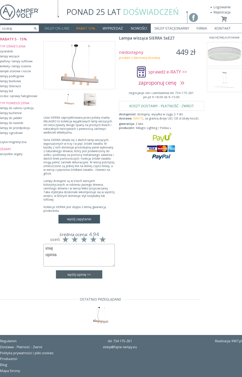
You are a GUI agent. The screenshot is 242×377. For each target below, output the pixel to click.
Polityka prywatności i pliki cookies (27, 353)
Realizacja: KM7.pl (228, 341)
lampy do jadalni (11, 118)
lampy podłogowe (12, 76)
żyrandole (6, 51)
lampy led (6, 91)
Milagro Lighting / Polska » (153, 128)
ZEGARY (5, 149)
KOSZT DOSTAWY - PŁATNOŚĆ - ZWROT (161, 106)
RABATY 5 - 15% (13, 39)
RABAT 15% (85, 28)
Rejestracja (221, 12)
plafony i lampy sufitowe (16, 61)
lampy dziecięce (10, 86)
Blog (3, 365)
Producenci (8, 359)
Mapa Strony (10, 371)
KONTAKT (222, 28)
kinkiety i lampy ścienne (15, 66)
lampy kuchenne (11, 113)
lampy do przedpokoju (15, 128)
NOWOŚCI (139, 28)
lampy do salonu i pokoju (17, 108)
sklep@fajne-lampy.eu (120, 347)
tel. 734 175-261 (120, 341)
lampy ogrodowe (11, 133)
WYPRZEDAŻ (113, 28)
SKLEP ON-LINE (56, 28)
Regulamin (8, 341)
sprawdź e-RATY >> (167, 72)
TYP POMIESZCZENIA (14, 103)
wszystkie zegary (11, 154)
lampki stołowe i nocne (15, 71)
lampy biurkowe (10, 81)
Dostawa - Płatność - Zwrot (21, 347)
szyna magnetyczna (13, 142)
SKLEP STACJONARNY (172, 28)
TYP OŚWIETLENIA (12, 46)
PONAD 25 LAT (122, 11)
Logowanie (222, 7)
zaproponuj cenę (161, 82)
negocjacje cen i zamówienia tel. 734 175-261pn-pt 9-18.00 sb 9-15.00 (161, 95)
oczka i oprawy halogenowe (18, 96)
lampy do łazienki (11, 123)
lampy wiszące (9, 56)
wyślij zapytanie (79, 219)
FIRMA (201, 28)
